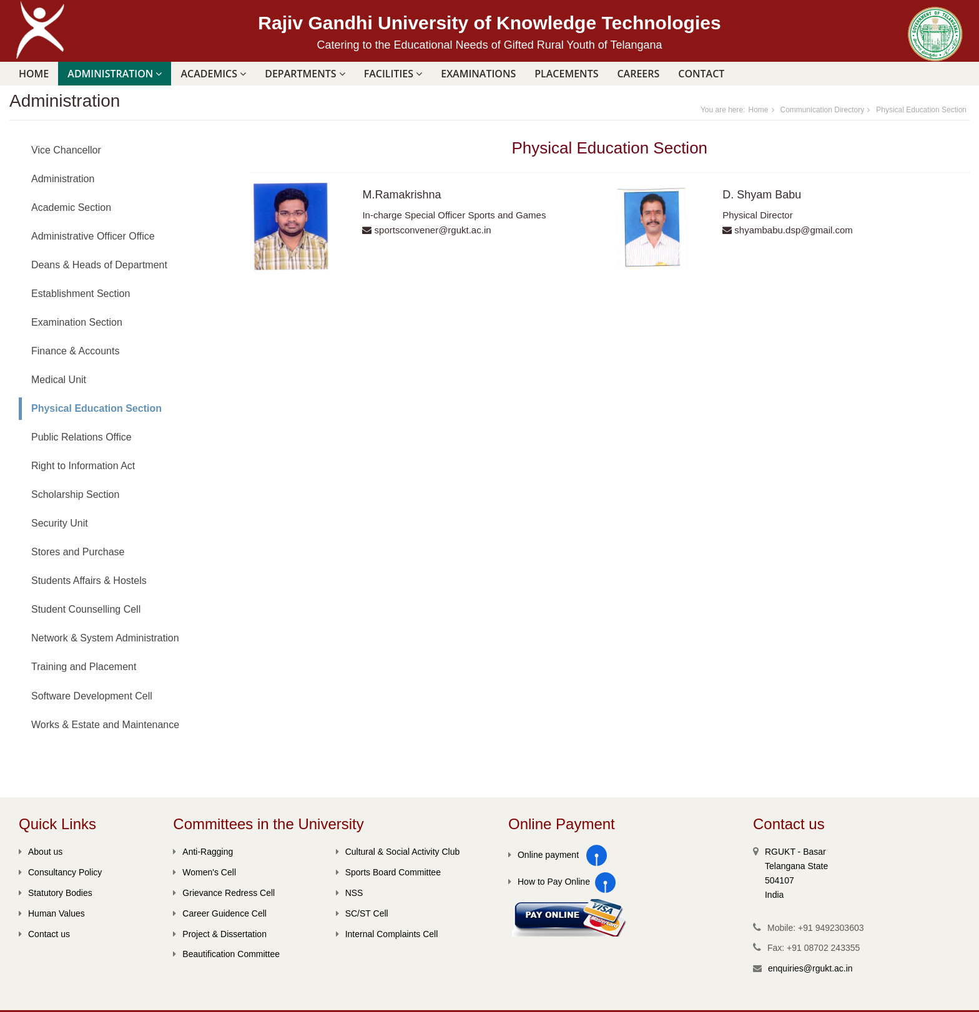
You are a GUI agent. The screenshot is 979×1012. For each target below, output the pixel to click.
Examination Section (76, 322)
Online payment (543, 855)
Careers (638, 73)
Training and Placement (83, 666)
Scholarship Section (75, 494)
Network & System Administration (105, 638)
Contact (701, 73)
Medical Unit (58, 379)
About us (40, 852)
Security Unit (59, 523)
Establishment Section (80, 293)
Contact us (44, 934)
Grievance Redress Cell (224, 893)
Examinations (478, 73)
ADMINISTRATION (114, 73)
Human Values (52, 913)
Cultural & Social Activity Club (398, 852)
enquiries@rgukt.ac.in (810, 968)
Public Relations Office (81, 437)
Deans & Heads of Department (99, 265)
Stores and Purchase (77, 552)
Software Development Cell (91, 696)
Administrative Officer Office (93, 236)
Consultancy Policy (60, 872)
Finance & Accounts (75, 351)
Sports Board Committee (388, 872)
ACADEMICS (213, 73)
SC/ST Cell (362, 913)
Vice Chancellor (66, 150)
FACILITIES (393, 73)
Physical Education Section (921, 109)
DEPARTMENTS (305, 73)
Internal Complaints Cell (387, 934)
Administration (62, 178)
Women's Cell (204, 872)
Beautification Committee (226, 954)
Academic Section (71, 207)
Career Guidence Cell (220, 913)
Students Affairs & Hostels (89, 580)
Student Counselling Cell (85, 609)
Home (34, 73)
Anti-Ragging (203, 852)
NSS (349, 893)
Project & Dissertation (220, 934)
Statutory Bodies (55, 893)
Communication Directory (822, 109)
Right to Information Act (83, 465)
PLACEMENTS (566, 73)
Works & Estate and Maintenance (105, 724)
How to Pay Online (549, 882)
